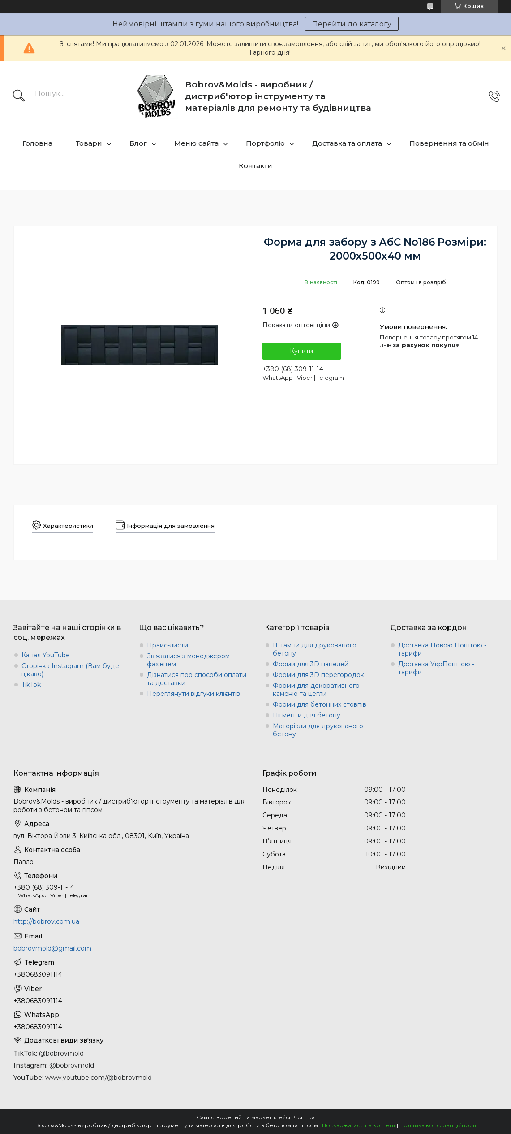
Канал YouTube (45, 655)
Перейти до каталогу (351, 24)
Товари (89, 143)
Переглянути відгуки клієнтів (193, 694)
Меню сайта (196, 143)
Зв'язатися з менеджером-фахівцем (189, 660)
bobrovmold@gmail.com (52, 948)
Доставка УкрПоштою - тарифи (436, 668)
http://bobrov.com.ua (46, 921)
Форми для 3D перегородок (318, 675)
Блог (138, 143)
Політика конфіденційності (437, 1125)
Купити (301, 351)
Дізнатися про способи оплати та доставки (196, 679)
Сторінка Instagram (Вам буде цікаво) (70, 670)
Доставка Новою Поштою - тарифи (442, 649)
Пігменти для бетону (306, 715)
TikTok (31, 685)
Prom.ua (303, 1117)
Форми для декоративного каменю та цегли (316, 690)
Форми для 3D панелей (310, 664)
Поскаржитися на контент (358, 1125)
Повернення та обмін (449, 143)
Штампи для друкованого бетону (314, 649)
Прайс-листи (167, 645)
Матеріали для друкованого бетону (318, 730)
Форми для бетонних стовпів (319, 704)
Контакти (255, 165)
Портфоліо (265, 143)
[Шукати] (19, 96)
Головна (37, 143)
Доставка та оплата (347, 143)
